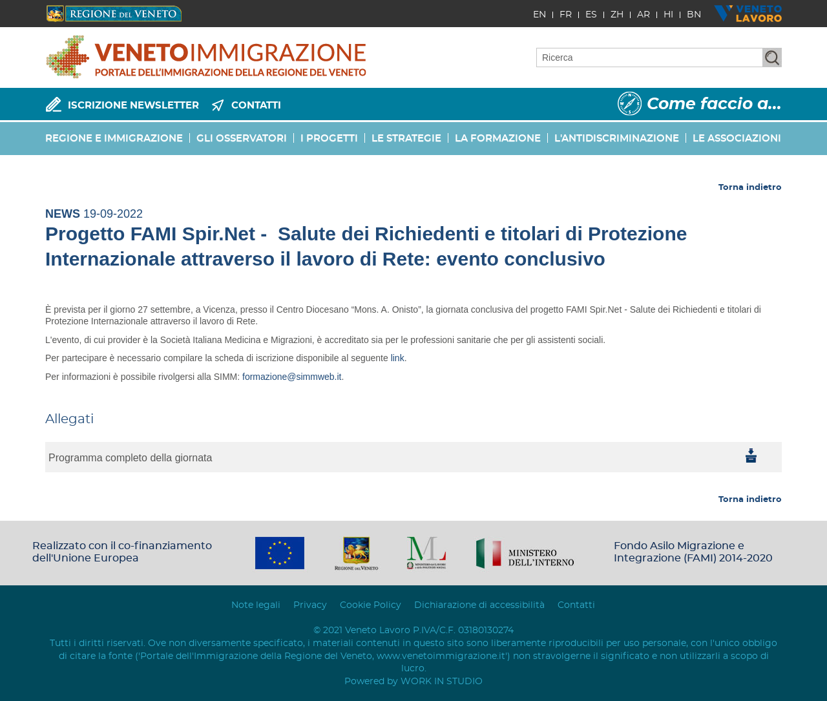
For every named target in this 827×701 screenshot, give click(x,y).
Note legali (255, 605)
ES (591, 14)
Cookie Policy (370, 605)
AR (643, 14)
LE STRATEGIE (406, 138)
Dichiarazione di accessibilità (479, 605)
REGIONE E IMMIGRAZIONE (114, 138)
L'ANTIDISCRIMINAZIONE (616, 138)
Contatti (576, 605)
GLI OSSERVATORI (241, 138)
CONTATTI (256, 105)
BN (694, 14)
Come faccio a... (714, 104)
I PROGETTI (329, 138)
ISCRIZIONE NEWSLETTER (133, 105)
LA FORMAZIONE (498, 138)
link (397, 358)
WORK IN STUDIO (442, 681)
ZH (617, 14)
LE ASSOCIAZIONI (737, 138)
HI (668, 14)
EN (539, 14)
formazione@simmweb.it (291, 376)
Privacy (310, 605)
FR (566, 14)
